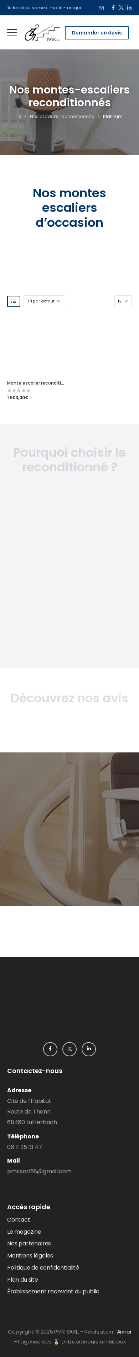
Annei (124, 1331)
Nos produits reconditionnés (62, 116)
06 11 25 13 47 (24, 1147)
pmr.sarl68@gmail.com (39, 1171)
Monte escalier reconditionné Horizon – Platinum (61, 383)
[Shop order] (44, 301)
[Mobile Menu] (12, 33)
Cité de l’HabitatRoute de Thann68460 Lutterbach (32, 1111)
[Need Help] (101, 7)
